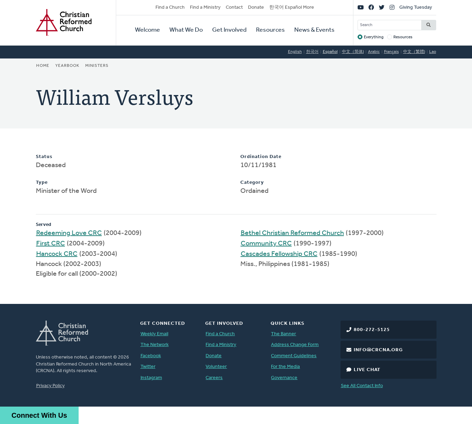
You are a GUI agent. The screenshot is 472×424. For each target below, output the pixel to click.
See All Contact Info (362, 385)
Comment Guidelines (294, 356)
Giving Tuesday (415, 7)
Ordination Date (260, 156)
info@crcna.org (378, 350)
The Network (155, 344)
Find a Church (170, 7)
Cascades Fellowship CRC (279, 254)
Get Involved (229, 30)
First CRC (50, 243)
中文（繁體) (414, 52)
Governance (284, 377)
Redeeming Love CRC (69, 233)
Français (391, 52)
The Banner (283, 334)
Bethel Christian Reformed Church (292, 233)
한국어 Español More (291, 7)
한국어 (312, 52)
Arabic (374, 52)
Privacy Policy (50, 385)
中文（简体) (353, 52)
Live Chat (367, 369)
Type (42, 182)
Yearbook (67, 66)
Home (42, 66)
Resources (270, 30)
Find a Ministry (205, 7)
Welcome (147, 30)
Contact (234, 7)
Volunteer (216, 366)
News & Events (314, 30)
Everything (374, 37)
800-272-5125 (372, 329)
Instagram (151, 377)
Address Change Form (295, 344)
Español (330, 52)
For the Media (285, 366)
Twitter (148, 366)
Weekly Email (154, 334)
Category (252, 182)
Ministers (97, 66)
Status (44, 156)
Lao (432, 52)
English (295, 52)
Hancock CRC (57, 254)
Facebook (151, 356)
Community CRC (266, 243)
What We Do (186, 30)
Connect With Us (39, 415)
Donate (256, 7)
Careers (214, 377)
